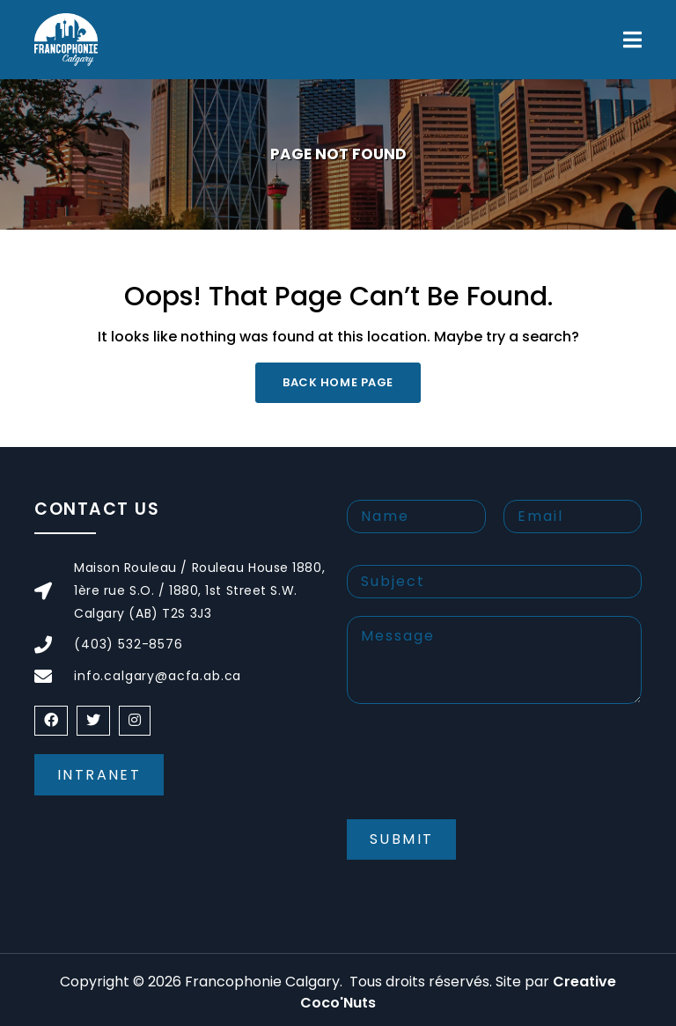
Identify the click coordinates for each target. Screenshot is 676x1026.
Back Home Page (338, 382)
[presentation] (480, 776)
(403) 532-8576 (128, 644)
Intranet (99, 775)
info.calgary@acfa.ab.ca (157, 676)
